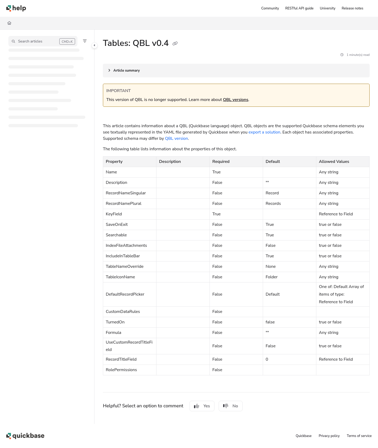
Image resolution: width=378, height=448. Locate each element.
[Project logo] (16, 8)
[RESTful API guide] (299, 8)
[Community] (270, 8)
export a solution (264, 132)
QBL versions (235, 100)
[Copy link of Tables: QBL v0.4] (175, 44)
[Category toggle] (94, 45)
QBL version (176, 138)
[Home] (9, 23)
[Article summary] (236, 70)
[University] (327, 8)
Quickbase (303, 436)
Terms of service (359, 436)
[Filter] (85, 41)
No (230, 406)
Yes (202, 406)
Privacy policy (329, 436)
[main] (236, 227)
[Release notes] (352, 8)
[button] (42, 41)
